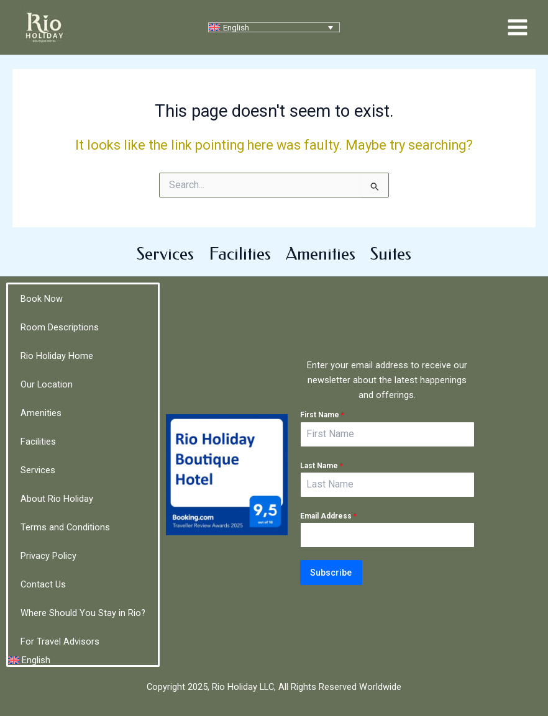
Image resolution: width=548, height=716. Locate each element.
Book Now (42, 298)
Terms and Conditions (65, 527)
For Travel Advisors (60, 641)
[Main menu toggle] (518, 27)
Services (165, 254)
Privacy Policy (48, 555)
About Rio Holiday (57, 498)
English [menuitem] (236, 27)
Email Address (328, 516)
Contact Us (43, 584)
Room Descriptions (60, 327)
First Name (322, 415)
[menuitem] (274, 27)
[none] (274, 27)
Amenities (320, 254)
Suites (390, 254)
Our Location (47, 384)
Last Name (321, 465)
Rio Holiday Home (57, 355)
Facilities (240, 254)
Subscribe (331, 573)
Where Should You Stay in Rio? (83, 613)
